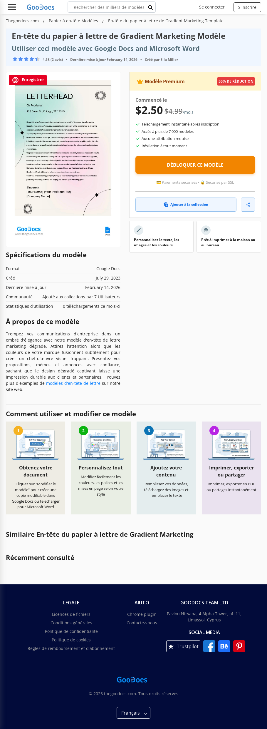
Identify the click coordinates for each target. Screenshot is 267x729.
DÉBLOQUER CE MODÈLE (195, 165)
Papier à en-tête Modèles (74, 21)
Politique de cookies (71, 640)
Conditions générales (71, 623)
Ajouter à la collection (186, 204)
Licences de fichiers (71, 614)
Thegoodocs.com (23, 21)
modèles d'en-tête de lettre (73, 383)
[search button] (151, 7)
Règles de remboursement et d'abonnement (71, 648)
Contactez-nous (142, 623)
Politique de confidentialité (71, 631)
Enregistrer (28, 80)
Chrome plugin (142, 614)
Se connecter (212, 7)
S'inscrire (247, 7)
